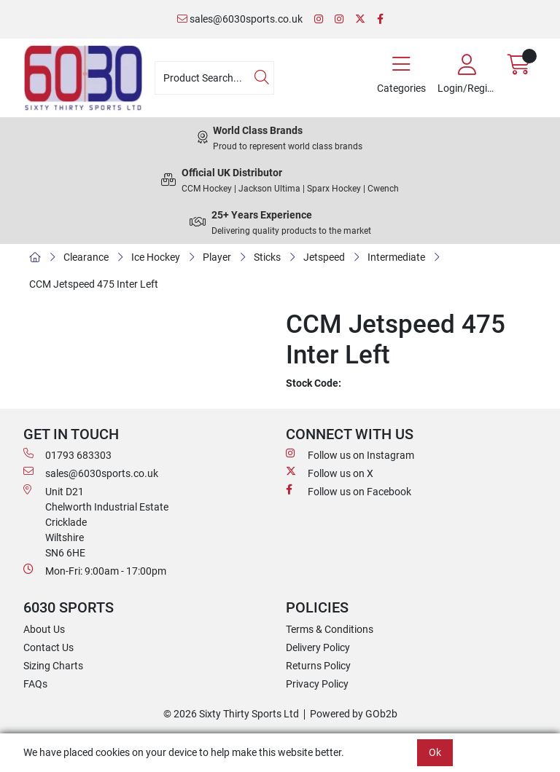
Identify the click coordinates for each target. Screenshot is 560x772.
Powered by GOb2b (353, 714)
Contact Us (48, 647)
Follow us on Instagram (350, 454)
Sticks (267, 257)
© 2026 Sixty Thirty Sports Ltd (231, 714)
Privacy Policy (317, 684)
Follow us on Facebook (348, 490)
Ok (435, 752)
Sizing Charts (53, 665)
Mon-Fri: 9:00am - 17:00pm (94, 570)
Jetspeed (324, 257)
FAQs (35, 684)
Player (217, 257)
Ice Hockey (155, 257)
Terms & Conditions (329, 629)
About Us (44, 629)
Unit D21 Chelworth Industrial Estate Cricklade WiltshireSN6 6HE (95, 521)
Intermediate (396, 257)
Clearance (86, 257)
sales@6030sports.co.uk (240, 19)
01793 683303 (67, 454)
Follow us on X (329, 472)
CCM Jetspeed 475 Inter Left (93, 284)
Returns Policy (318, 665)
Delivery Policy (318, 647)
